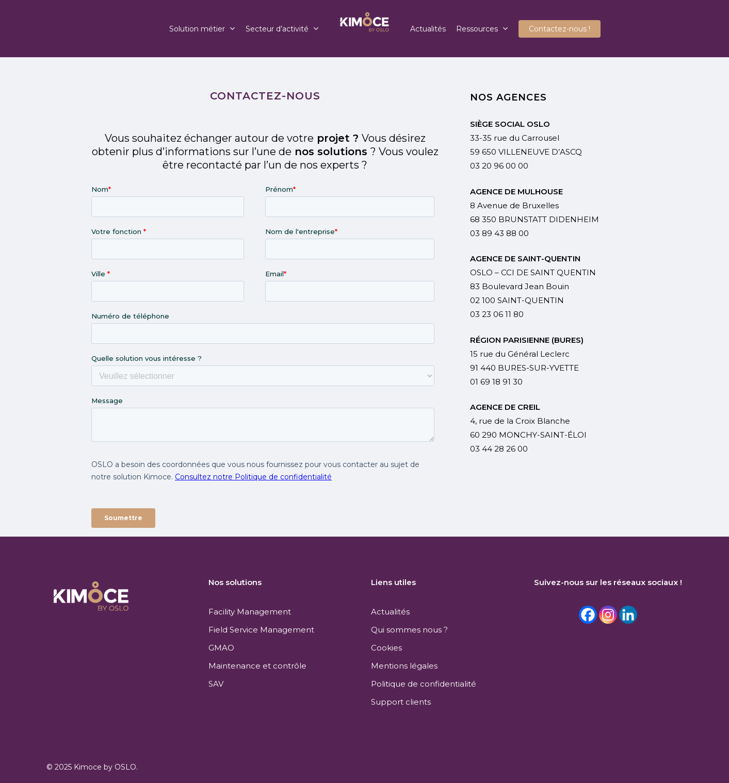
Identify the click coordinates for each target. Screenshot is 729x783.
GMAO (221, 648)
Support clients (401, 702)
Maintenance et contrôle (257, 666)
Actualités (390, 612)
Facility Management (249, 612)
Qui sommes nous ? (409, 630)
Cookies (386, 648)
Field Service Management (261, 630)
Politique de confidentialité (423, 684)
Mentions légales (404, 666)
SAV (215, 684)
